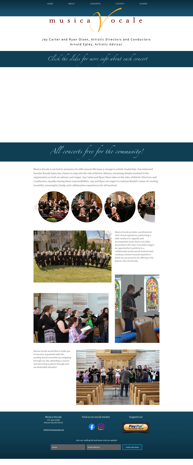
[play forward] (157, 207)
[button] (71, 3)
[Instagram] (101, 426)
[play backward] (36, 207)
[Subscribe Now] (132, 447)
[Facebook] (92, 426)
